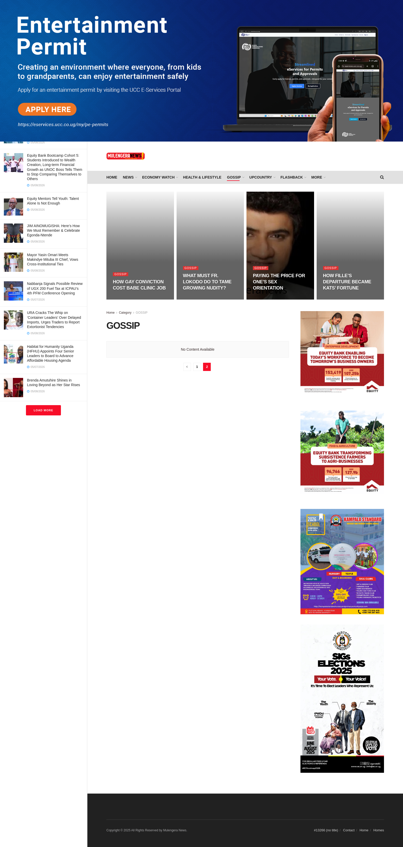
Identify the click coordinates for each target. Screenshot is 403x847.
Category (125, 312)
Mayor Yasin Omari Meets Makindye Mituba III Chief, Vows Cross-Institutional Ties (52, 259)
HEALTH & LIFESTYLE (202, 177)
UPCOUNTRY (260, 177)
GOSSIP (234, 177)
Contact (349, 830)
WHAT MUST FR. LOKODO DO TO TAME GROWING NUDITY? (207, 282)
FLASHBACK (291, 177)
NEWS (128, 177)
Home (111, 177)
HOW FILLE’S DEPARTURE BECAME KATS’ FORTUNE (347, 282)
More (316, 177)
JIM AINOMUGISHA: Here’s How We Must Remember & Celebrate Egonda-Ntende (53, 230)
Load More (43, 410)
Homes (378, 830)
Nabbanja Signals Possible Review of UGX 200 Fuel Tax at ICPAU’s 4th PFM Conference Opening (55, 288)
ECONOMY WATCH (158, 177)
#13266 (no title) (326, 830)
